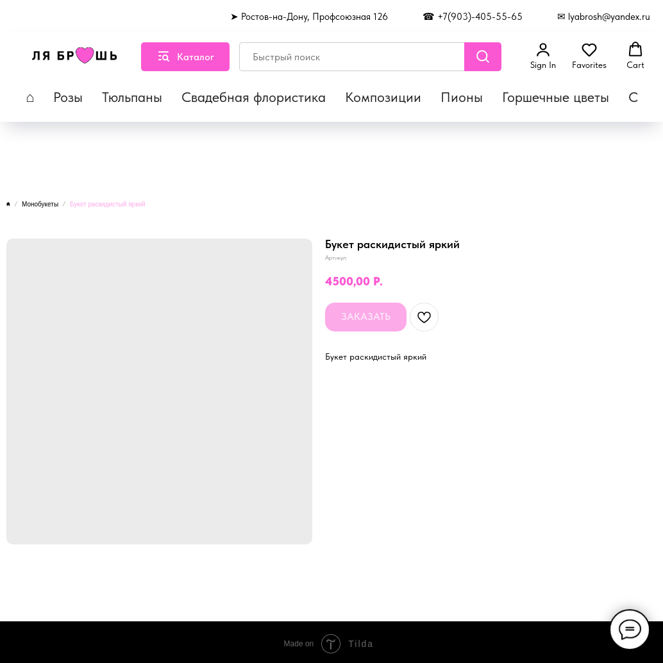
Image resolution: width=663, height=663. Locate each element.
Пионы (462, 96)
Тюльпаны (132, 96)
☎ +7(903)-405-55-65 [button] (473, 16)
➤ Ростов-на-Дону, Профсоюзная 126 (309, 16)
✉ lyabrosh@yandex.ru (603, 16)
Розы (68, 96)
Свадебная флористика (253, 96)
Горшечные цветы (555, 96)
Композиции (383, 96)
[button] (543, 56)
